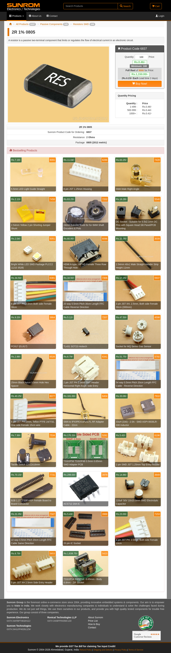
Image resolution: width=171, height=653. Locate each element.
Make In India (21, 605)
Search (125, 6)
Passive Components (54, 24)
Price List (93, 620)
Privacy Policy (120, 650)
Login (160, 16)
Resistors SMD (84, 24)
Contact (52, 16)
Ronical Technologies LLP (62, 617)
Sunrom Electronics (18, 617)
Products (16, 16)
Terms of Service (135, 650)
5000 (141, 70)
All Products (26, 24)
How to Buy (94, 624)
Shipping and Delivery (103, 650)
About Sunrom (95, 617)
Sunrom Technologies (19, 625)
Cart (156, 6)
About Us (35, 16)
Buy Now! (139, 83)
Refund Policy (85, 650)
